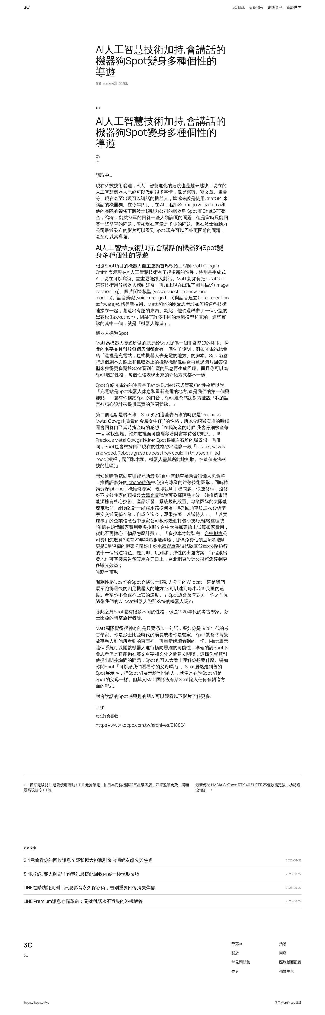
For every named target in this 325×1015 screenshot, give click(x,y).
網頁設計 (127, 508)
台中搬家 (214, 533)
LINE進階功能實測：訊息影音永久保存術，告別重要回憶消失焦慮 (89, 887)
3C (26, 7)
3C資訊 (123, 83)
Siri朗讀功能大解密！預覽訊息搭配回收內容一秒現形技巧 (81, 874)
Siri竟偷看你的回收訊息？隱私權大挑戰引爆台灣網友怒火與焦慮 (88, 860)
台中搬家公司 (145, 521)
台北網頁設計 (181, 559)
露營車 (169, 546)
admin (107, 83)
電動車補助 (107, 572)
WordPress (288, 1002)
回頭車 (192, 508)
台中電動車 (172, 476)
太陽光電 (150, 495)
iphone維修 (139, 482)
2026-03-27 (293, 860)
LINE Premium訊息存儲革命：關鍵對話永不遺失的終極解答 (83, 901)
